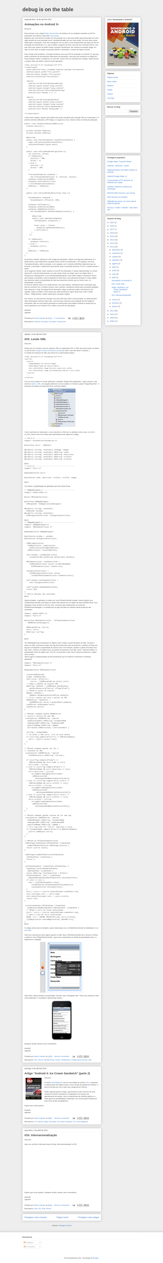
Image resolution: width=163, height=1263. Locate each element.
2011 (112, 311)
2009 (112, 318)
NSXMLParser (49, 1060)
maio (114, 274)
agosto (115, 264)
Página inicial (62, 1217)
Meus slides (112, 82)
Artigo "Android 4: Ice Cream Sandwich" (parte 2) (57, 1073)
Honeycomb (61, 322)
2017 (112, 229)
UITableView (65, 1060)
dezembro (116, 250)
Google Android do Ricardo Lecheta (49, 350)
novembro (116, 253)
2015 (112, 236)
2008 (112, 321)
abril (114, 277)
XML (90, 1060)
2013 (112, 243)
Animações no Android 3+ (41, 24)
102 (87, 1082)
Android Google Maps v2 (117, 176)
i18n (35, 1209)
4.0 (35, 1122)
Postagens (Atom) (65, 1225)
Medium (110, 86)
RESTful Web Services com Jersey (121, 193)
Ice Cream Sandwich (64, 1122)
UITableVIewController (79, 1060)
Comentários (29, 1247)
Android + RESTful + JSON (118, 166)
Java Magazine (56, 1082)
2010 (112, 314)
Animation (52, 322)
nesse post (54, 36)
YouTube (110, 98)
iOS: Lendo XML (35, 339)
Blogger (96, 1258)
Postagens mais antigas (88, 1217)
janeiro (115, 306)
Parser (57, 1060)
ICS (74, 1122)
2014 (112, 240)
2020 (112, 222)
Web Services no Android (117, 197)
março (115, 300)
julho (114, 267)
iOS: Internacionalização (40, 1135)
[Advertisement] (123, 134)
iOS (35, 1060)
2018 (112, 226)
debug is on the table (47, 9)
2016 (112, 233)
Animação (44, 322)
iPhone (40, 1060)
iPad (43, 1209)
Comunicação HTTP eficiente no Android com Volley (120, 181)
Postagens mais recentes (35, 1217)
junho (114, 270)
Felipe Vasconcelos (51, 33)
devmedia (52, 1122)
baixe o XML (36, 384)
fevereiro (115, 303)
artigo (46, 1122)
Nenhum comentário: (62, 1056)
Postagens (29, 1242)
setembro (116, 260)
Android (37, 322)
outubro (115, 257)
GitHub (110, 94)
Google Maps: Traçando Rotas (119, 162)
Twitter (109, 90)
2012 (112, 247)
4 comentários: (60, 318)
